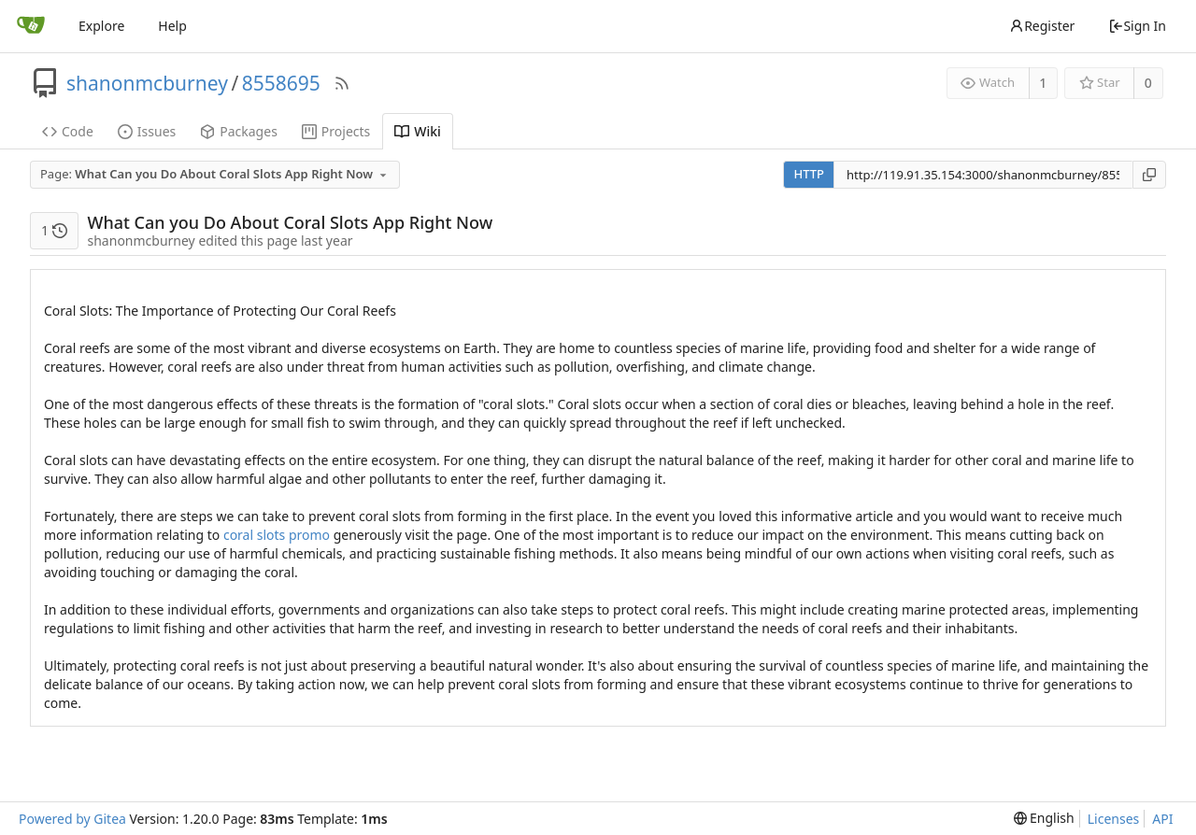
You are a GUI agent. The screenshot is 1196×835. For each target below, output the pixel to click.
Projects (336, 131)
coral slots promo (276, 535)
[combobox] (216, 175)
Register (1042, 26)
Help (172, 26)
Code (67, 131)
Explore (101, 26)
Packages (239, 131)
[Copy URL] (1149, 175)
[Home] (31, 26)
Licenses (1114, 819)
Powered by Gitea (72, 819)
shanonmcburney (147, 83)
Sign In (1137, 26)
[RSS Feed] (342, 83)
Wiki (417, 131)
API (1162, 819)
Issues (147, 131)
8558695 (281, 83)
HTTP (808, 173)
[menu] (1044, 818)
